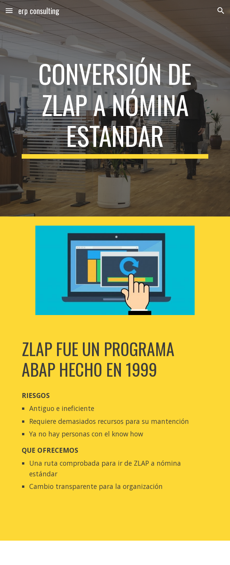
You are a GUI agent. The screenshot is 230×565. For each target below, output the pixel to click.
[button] (9, 10)
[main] (115, 108)
